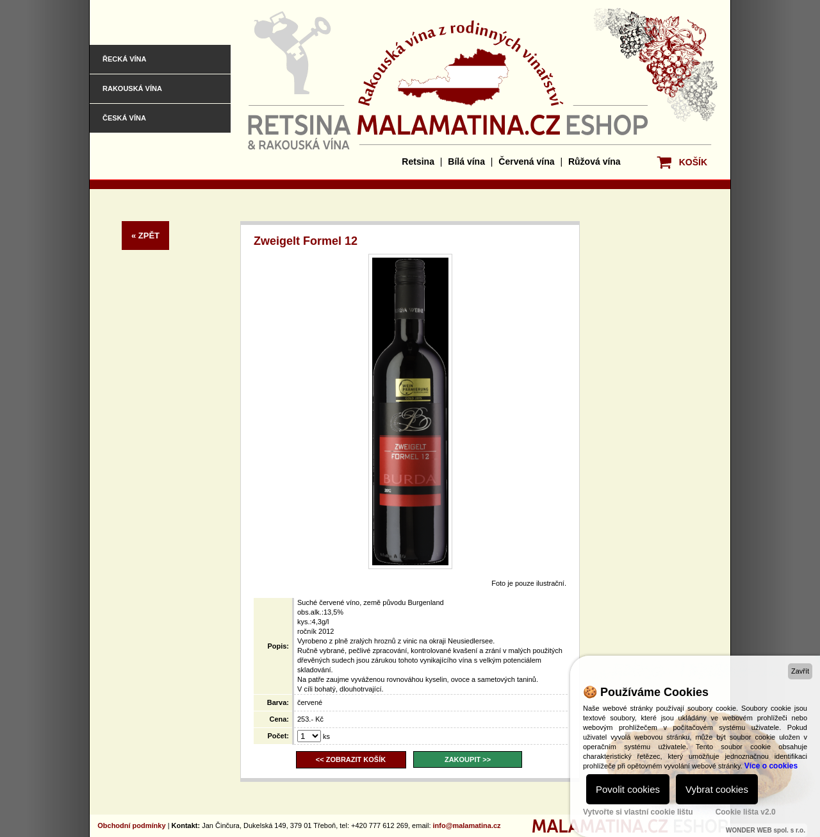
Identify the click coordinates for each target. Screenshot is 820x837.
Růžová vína (594, 161)
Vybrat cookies (716, 789)
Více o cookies (771, 765)
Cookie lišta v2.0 (746, 812)
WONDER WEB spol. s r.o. (765, 830)
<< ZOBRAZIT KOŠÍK (351, 759)
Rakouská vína (132, 88)
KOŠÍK (693, 162)
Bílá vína (466, 161)
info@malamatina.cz (467, 825)
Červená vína (526, 161)
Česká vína (124, 118)
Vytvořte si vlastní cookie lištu (638, 812)
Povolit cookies (628, 789)
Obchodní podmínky (131, 825)
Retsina (418, 161)
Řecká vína (124, 59)
